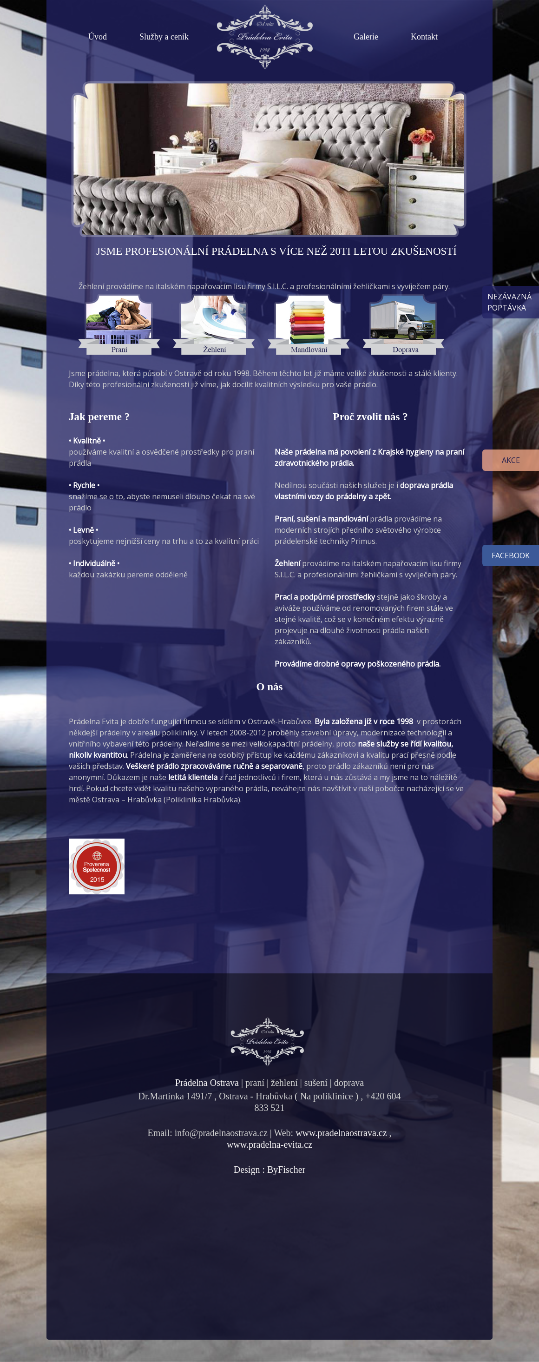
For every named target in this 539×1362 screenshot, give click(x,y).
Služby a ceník (164, 36)
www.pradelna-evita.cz (269, 1144)
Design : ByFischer (269, 1169)
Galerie (366, 36)
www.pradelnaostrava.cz (341, 1133)
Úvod (97, 36)
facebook (511, 555)
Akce (511, 460)
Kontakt (424, 36)
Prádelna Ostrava (207, 1083)
